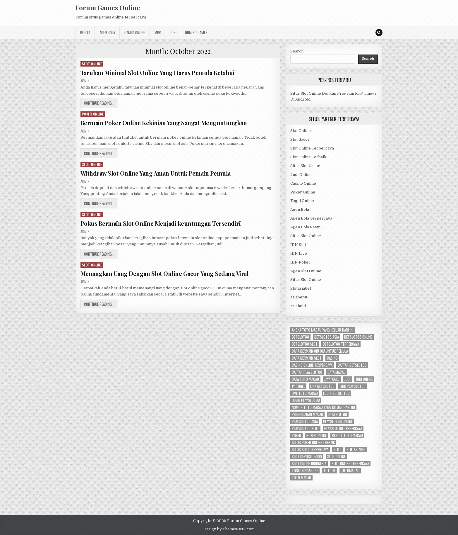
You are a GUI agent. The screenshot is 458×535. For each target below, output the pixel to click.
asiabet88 (299, 297)
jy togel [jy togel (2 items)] (298, 386)
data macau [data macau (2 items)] (336, 372)
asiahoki (298, 306)
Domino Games (196, 32)
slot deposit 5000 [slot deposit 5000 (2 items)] (307, 456)
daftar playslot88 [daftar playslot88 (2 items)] (307, 372)
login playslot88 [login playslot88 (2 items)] (306, 400)
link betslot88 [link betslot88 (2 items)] (322, 386)
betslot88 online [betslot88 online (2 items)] (358, 337)
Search (296, 51)
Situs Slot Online (305, 236)
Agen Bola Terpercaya (311, 218)
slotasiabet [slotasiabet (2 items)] (356, 449)
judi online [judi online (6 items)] (364, 379)
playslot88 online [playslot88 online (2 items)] (338, 421)
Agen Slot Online (305, 271)
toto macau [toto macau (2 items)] (301, 477)
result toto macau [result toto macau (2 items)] (347, 435)
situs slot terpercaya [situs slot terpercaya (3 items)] (310, 449)
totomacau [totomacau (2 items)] (350, 470)
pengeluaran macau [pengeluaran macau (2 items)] (307, 414)
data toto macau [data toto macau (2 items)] (305, 379)
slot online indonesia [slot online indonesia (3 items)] (309, 463)
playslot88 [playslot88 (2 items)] (337, 414)
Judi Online (301, 174)
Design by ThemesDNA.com (229, 529)
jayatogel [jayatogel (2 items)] (331, 379)
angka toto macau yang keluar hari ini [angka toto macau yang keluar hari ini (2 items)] (323, 330)
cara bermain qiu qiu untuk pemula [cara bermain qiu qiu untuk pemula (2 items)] (320, 351)
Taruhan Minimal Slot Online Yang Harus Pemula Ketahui (157, 73)
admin (85, 81)
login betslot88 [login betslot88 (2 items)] (336, 393)
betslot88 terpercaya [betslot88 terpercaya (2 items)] (341, 344)
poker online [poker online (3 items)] (316, 435)
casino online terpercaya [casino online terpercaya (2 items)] (312, 365)
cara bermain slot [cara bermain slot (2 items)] (307, 358)
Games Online (134, 32)
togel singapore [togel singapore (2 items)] (305, 470)
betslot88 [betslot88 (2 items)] (300, 337)
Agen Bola (107, 32)
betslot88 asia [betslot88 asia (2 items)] (326, 337)
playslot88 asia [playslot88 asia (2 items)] (305, 421)
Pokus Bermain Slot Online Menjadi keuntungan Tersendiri (160, 223)
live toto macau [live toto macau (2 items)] (305, 393)
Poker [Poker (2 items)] (296, 435)
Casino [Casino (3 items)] (332, 358)
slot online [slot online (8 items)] (336, 456)
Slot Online (92, 63)
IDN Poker (300, 262)
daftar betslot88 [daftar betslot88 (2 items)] (352, 365)
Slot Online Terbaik (308, 157)
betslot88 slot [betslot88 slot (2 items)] (305, 344)
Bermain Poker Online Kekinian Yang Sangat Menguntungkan (163, 123)
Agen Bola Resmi (306, 227)
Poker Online (93, 113)
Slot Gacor (300, 139)
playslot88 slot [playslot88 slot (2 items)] (305, 428)
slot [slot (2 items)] (337, 449)
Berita (85, 32)
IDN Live (298, 253)
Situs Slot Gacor (305, 166)
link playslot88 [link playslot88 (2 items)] (353, 386)
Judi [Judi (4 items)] (347, 379)
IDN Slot (298, 244)
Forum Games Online (108, 7)
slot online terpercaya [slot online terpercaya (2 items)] (350, 463)
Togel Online (302, 200)
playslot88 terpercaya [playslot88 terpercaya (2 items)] (343, 428)
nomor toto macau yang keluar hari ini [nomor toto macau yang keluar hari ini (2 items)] (323, 407)
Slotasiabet (300, 288)
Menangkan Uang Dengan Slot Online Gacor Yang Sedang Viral (164, 273)
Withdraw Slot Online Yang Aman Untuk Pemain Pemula (155, 173)
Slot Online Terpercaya (312, 148)
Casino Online (303, 183)
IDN (173, 32)
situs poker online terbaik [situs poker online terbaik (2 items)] (313, 442)
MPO (158, 32)
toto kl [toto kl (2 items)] (329, 470)
